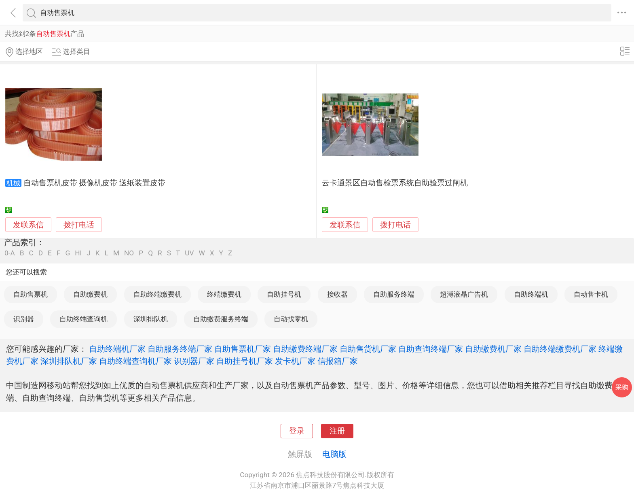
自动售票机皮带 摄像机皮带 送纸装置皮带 (94, 182)
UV (189, 253)
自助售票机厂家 (242, 349)
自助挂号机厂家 (244, 361)
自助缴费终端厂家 (305, 349)
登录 (296, 431)
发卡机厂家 (295, 361)
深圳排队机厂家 (68, 361)
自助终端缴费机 (157, 294)
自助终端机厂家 (117, 349)
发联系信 (28, 225)
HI (78, 253)
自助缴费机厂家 (493, 349)
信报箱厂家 (337, 361)
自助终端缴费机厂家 (560, 349)
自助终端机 (531, 294)
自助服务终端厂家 (180, 349)
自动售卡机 (591, 294)
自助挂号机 (284, 294)
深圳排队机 (150, 319)
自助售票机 (30, 294)
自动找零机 (291, 319)
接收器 (337, 294)
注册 (337, 431)
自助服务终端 (393, 294)
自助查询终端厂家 (430, 349)
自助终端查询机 (83, 319)
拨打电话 (78, 225)
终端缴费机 (224, 294)
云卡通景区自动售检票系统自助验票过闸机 (395, 182)
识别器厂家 (194, 361)
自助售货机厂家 (368, 349)
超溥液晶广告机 (464, 294)
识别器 (23, 319)
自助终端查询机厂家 (135, 361)
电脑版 (334, 454)
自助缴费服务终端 (220, 319)
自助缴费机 (90, 294)
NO (129, 253)
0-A (9, 253)
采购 (621, 387)
